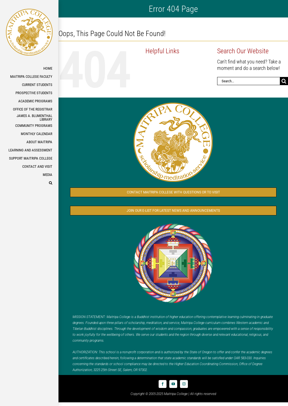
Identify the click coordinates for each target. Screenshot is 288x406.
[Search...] (248, 81)
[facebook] (162, 384)
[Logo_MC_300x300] (173, 102)
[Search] (284, 81)
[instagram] (184, 384)
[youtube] (173, 384)
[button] (29, 183)
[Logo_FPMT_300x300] (173, 223)
